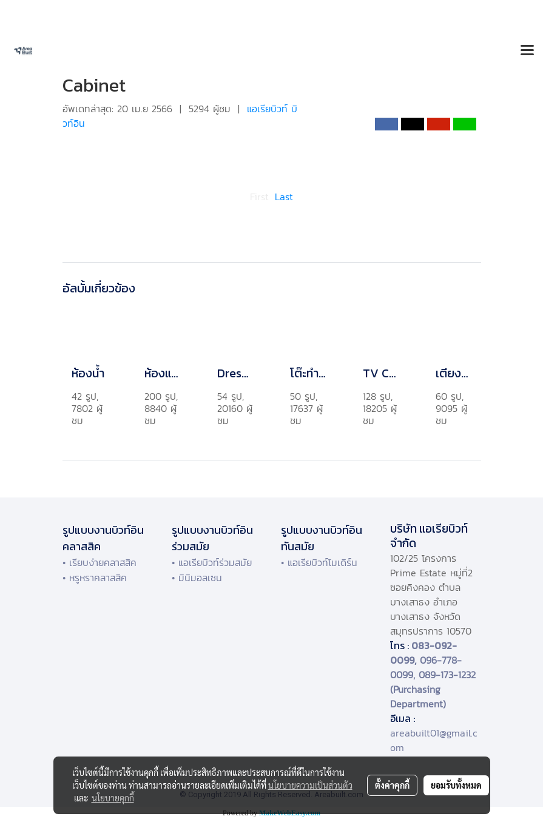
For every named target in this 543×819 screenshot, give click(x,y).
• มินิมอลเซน (197, 577)
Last (284, 196)
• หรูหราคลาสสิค (94, 577)
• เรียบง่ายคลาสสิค (99, 562)
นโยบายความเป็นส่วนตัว (310, 785)
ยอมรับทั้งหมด (456, 785)
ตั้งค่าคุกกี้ (392, 785)
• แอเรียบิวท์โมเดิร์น (319, 562)
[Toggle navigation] (527, 51)
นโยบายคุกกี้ (113, 797)
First (259, 196)
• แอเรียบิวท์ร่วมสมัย (212, 562)
